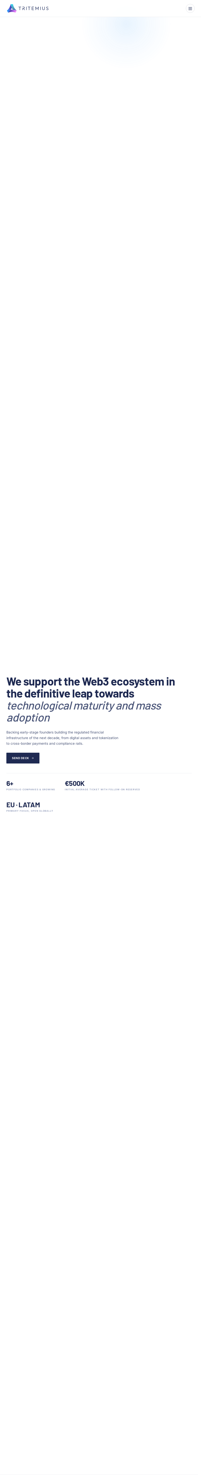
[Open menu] (190, 8)
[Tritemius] (27, 8)
